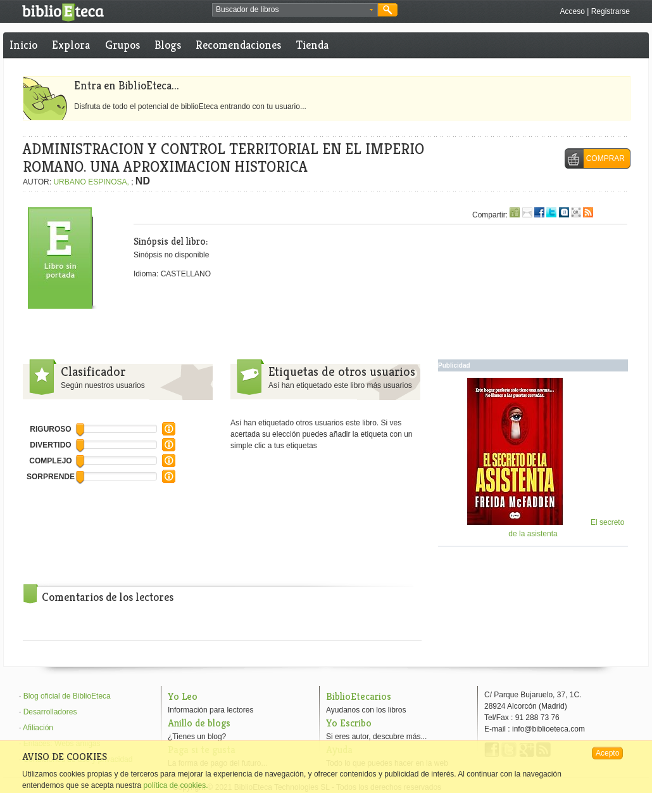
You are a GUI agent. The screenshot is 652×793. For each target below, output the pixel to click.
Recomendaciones (238, 44)
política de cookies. (175, 785)
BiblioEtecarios (358, 696)
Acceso (572, 11)
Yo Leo (182, 696)
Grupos (122, 44)
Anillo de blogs (199, 723)
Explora (71, 44)
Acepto (607, 753)
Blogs (167, 44)
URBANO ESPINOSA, (92, 181)
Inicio (23, 44)
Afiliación (38, 727)
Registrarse (610, 11)
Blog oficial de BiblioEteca (67, 696)
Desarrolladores (50, 711)
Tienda (312, 44)
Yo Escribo (349, 723)
